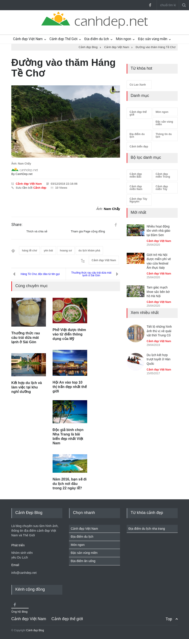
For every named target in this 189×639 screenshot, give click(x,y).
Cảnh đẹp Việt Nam (28, 39)
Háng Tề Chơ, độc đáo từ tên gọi (40, 274)
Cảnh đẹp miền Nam (136, 188)
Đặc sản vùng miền (152, 39)
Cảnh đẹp (39, 187)
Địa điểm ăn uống (83, 561)
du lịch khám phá (89, 250)
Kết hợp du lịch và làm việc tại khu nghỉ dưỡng (26, 387)
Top (168, 619)
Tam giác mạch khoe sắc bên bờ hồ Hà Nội (158, 292)
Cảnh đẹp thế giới (138, 113)
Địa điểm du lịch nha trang (146, 528)
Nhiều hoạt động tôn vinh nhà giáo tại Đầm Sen (158, 231)
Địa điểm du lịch (96, 39)
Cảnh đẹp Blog (35, 630)
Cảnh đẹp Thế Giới (63, 39)
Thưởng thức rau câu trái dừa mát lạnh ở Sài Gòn (91, 274)
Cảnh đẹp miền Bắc (136, 175)
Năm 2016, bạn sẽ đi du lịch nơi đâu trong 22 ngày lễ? (70, 483)
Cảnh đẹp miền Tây (162, 188)
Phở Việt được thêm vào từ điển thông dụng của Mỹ (69, 334)
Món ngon (123, 39)
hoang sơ (66, 250)
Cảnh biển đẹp (139, 146)
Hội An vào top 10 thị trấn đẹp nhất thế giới (70, 386)
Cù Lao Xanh (138, 84)
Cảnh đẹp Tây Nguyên (138, 200)
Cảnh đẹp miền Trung (163, 175)
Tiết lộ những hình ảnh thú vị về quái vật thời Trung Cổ (159, 331)
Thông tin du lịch (164, 135)
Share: (16, 225)
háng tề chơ (29, 250)
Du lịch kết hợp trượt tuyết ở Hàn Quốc (158, 359)
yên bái (48, 250)
